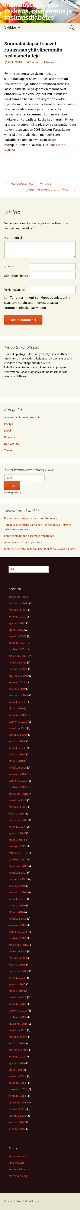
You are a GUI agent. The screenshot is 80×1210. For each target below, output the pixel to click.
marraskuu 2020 (19, 675)
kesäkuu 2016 (17, 925)
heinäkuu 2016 (17, 918)
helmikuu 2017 (17, 872)
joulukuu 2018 (17, 741)
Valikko (10, 27)
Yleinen (34, 62)
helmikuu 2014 (17, 1109)
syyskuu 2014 (17, 1063)
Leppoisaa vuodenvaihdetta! (49, 189)
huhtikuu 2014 (17, 1096)
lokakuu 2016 (17, 899)
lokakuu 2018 (17, 748)
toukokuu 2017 (18, 853)
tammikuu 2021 (18, 669)
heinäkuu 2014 (17, 1076)
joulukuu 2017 (17, 813)
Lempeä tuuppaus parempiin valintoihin (29, 536)
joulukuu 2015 (17, 964)
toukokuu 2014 (18, 1089)
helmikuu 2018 (17, 800)
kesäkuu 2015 (17, 1004)
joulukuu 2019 (17, 689)
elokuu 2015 (16, 991)
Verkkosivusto (14, 289)
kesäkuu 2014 (17, 1083)
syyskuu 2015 (17, 984)
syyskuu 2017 (17, 833)
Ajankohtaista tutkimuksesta (22, 417)
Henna (50, 62)
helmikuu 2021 (17, 662)
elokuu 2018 (16, 761)
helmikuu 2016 (17, 951)
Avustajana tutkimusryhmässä (23, 542)
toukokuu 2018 (18, 781)
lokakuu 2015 (17, 978)
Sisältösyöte (17, 1163)
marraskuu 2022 (19, 603)
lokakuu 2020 (17, 682)
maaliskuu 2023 (18, 597)
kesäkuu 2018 (17, 774)
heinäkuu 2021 (17, 636)
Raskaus (9, 437)
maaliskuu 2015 (18, 1023)
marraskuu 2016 (19, 892)
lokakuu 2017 (17, 826)
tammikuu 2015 (18, 1037)
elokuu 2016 (16, 912)
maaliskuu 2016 (18, 945)
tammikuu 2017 (18, 879)
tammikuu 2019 (18, 735)
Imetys (8, 424)
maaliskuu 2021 (18, 656)
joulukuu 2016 (17, 886)
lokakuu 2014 (17, 1056)
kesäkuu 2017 (17, 846)
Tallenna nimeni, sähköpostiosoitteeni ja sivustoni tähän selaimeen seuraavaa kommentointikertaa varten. (37, 302)
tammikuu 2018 (18, 807)
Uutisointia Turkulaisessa (27, 183)
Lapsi (7, 430)
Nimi (8, 267)
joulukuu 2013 (17, 1122)
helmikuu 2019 (17, 728)
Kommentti (14, 237)
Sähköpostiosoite (17, 278)
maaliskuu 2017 (18, 866)
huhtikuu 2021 (17, 649)
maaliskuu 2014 (18, 1102)
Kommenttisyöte (19, 1169)
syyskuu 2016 (17, 905)
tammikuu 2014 (18, 1115)
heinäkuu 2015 (17, 997)
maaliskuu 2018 (18, 794)
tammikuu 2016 (18, 958)
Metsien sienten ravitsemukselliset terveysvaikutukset (39, 549)
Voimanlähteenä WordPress (21, 1201)
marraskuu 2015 (19, 971)
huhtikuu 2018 (17, 787)
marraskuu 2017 (19, 820)
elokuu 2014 (16, 1069)
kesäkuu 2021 (17, 643)
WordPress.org (18, 1176)
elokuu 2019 (16, 708)
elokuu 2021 (16, 629)
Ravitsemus (11, 443)
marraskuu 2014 (19, 1050)
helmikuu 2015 (17, 1030)
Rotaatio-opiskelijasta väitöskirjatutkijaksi (31, 518)
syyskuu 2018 (17, 754)
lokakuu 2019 (17, 702)
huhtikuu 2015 (17, 1017)
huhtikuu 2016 (17, 938)
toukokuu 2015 (18, 1010)
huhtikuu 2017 (17, 859)
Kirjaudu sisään (18, 1156)
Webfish (17, 492)
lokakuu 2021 (17, 616)
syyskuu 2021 (17, 623)
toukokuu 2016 (18, 932)
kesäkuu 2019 (17, 715)
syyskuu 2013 (17, 1129)
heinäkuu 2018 (17, 767)
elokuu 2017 (16, 840)
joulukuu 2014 (17, 1043)
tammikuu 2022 (18, 610)
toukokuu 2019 (18, 721)
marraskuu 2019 (19, 695)
